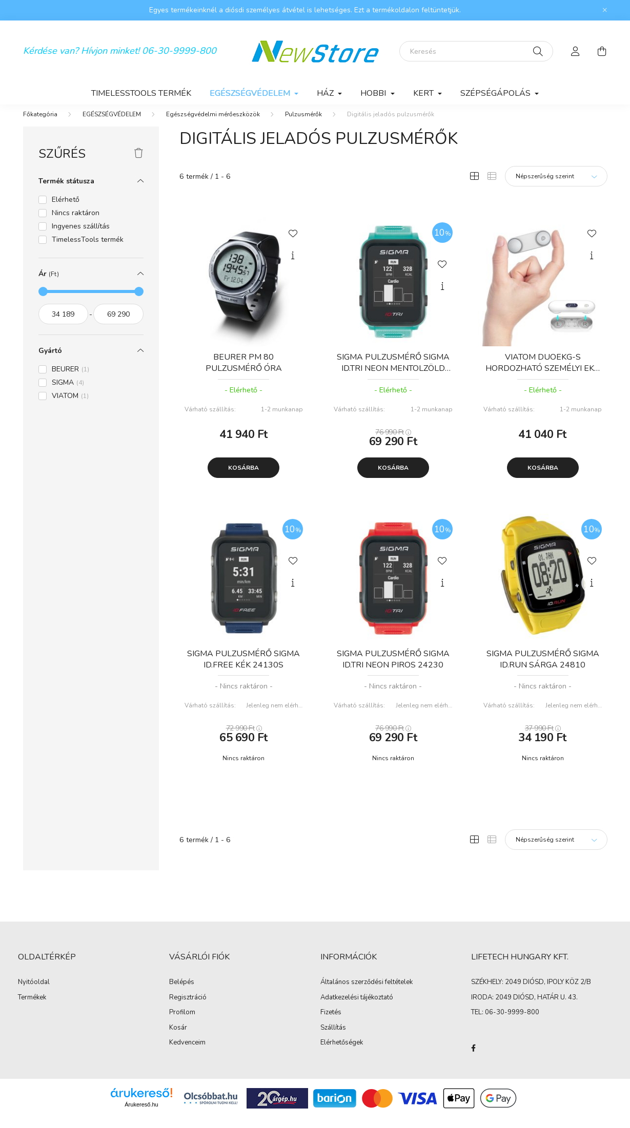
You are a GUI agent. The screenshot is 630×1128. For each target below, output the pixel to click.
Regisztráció (188, 1008)
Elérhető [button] (65, 210)
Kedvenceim (187, 1053)
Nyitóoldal (34, 993)
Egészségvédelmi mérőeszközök (213, 124)
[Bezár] (605, 10)
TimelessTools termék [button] (88, 250)
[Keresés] (476, 51)
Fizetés (330, 1023)
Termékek (32, 1008)
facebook (473, 1058)
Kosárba (243, 478)
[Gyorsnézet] (292, 266)
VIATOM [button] (70, 406)
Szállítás (333, 1038)
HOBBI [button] (374, 93)
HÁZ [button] (326, 93)
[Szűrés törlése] (139, 164)
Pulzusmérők (303, 124)
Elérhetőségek (341, 1053)
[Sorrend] (556, 186)
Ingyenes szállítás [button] (81, 236)
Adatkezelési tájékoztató (356, 1008)
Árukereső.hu (141, 1115)
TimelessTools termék (141, 93)
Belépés (181, 993)
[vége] (118, 324)
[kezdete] (63, 324)
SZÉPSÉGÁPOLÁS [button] (496, 93)
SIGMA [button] (68, 393)
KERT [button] (424, 93)
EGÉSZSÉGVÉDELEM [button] (251, 93)
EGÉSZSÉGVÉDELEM (112, 124)
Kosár (178, 1038)
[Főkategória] (40, 124)
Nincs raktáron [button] (75, 223)
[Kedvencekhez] (292, 243)
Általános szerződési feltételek (366, 993)
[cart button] (602, 51)
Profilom (182, 1023)
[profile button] (575, 51)
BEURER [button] (70, 379)
